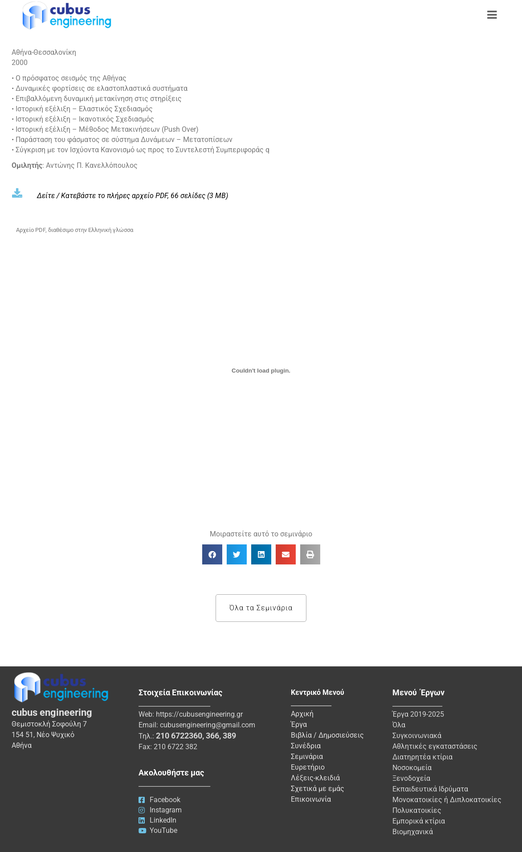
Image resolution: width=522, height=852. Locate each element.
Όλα (398, 725)
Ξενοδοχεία (411, 778)
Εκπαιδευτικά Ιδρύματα (430, 789)
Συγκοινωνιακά (416, 735)
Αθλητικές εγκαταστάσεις (434, 746)
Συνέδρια (306, 746)
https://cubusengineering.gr (199, 714)
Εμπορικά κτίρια (418, 821)
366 (212, 735)
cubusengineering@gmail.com (207, 725)
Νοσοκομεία (412, 767)
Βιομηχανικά (412, 832)
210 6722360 (179, 735)
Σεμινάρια (307, 756)
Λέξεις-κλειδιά (315, 778)
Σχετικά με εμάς (317, 788)
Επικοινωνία (311, 799)
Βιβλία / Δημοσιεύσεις (327, 735)
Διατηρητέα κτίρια (422, 757)
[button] (212, 554)
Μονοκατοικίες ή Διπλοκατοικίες (447, 799)
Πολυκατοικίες (416, 810)
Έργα (299, 724)
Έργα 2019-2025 (418, 714)
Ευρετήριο (308, 767)
